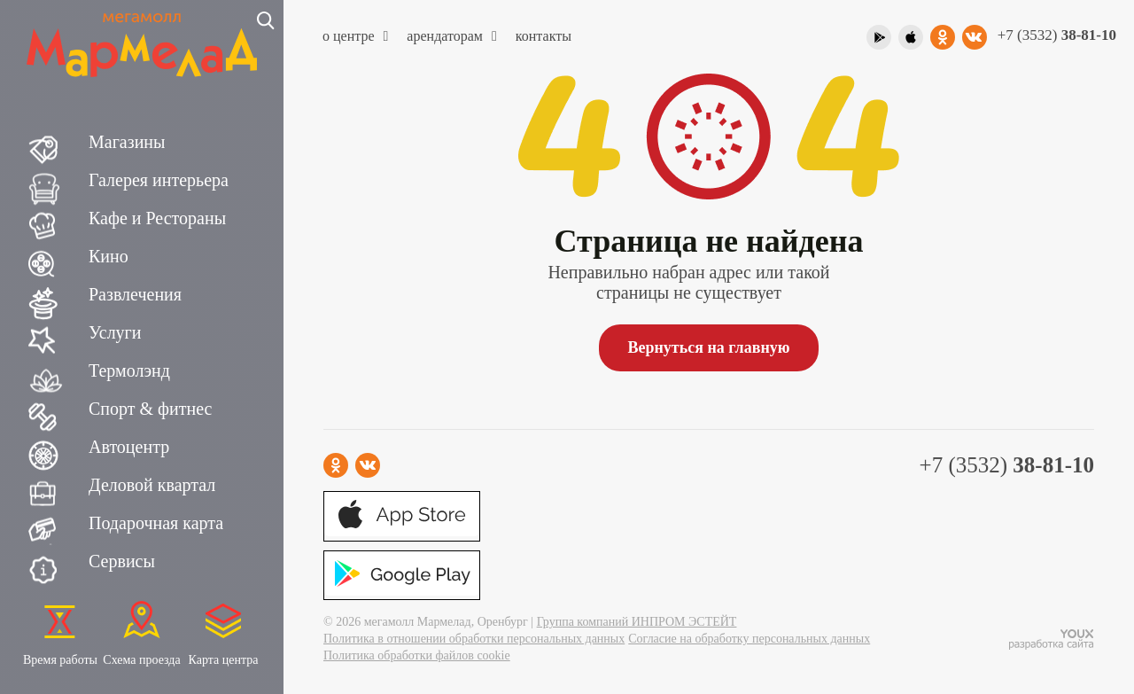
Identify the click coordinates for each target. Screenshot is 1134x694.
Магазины (127, 142)
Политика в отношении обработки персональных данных (474, 638)
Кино (108, 256)
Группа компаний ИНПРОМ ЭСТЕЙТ (637, 621)
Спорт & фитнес (150, 408)
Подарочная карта (156, 523)
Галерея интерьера (159, 180)
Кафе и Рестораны (157, 218)
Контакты (543, 35)
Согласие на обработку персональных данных (749, 638)
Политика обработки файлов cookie (416, 655)
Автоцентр (129, 446)
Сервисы (122, 561)
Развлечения (135, 294)
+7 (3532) (1057, 35)
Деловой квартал (152, 485)
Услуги (115, 332)
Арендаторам (451, 35)
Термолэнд (129, 370)
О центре (355, 35)
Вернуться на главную (708, 347)
